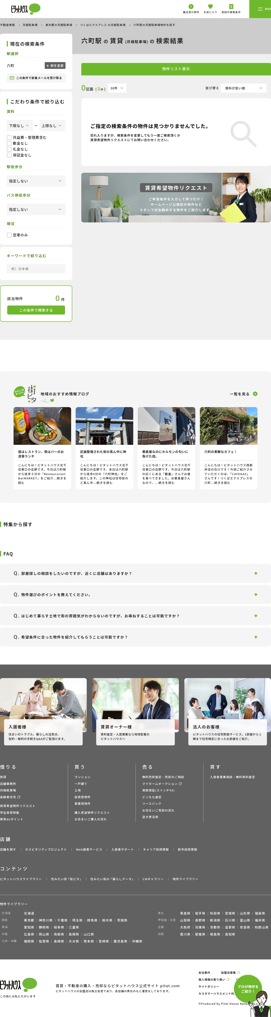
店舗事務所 (8, 783)
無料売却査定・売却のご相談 (163, 777)
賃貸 (3, 777)
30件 (114, 88)
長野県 (200, 920)
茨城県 (122, 920)
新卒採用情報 (187, 849)
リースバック (151, 803)
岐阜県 (59, 927)
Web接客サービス (89, 849)
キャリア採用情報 (156, 849)
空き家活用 (150, 817)
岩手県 (200, 913)
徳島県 (215, 934)
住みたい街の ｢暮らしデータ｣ (111, 879)
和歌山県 (262, 927)
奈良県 (245, 927)
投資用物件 (83, 797)
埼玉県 (77, 920)
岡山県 (44, 934)
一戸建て (81, 783)
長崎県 (59, 941)
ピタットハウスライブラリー (21, 879)
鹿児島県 (121, 941)
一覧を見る (240, 394)
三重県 (74, 927)
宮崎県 (104, 941)
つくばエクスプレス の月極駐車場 (103, 25)
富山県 (245, 920)
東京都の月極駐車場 (59, 25)
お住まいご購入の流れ (91, 819)
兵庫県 (200, 927)
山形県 (245, 913)
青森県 (185, 913)
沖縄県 (137, 941)
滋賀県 (230, 927)
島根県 (74, 934)
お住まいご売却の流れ (158, 810)
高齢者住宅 (8, 797)
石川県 (230, 920)
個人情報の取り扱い (212, 979)
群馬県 (92, 920)
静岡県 (44, 927)
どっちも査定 (152, 797)
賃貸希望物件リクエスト (17, 806)
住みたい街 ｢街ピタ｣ (66, 879)
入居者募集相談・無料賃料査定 (232, 777)
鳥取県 (59, 934)
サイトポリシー (209, 986)
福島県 (260, 913)
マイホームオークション (160, 783)
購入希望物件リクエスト (92, 812)
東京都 (29, 920)
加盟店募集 (228, 972)
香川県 (185, 934)
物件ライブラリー (186, 879)
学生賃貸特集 (9, 812)
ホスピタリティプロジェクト (46, 849)
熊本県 (89, 941)
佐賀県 (44, 941)
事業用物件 (83, 803)
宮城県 (230, 913)
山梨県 (185, 920)
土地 (78, 790)
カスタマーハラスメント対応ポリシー (224, 993)
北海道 (29, 913)
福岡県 (29, 941)
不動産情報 (8, 25)
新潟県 (215, 920)
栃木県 (107, 920)
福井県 (260, 920)
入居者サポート (122, 849)
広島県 (29, 934)
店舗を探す (8, 849)
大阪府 (185, 927)
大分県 (74, 941)
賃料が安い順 (235, 88)
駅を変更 (57, 65)
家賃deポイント (11, 819)
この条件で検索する (36, 310)
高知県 (230, 934)
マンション (83, 777)
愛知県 (29, 927)
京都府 (215, 927)
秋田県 (215, 913)
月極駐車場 (31, 25)
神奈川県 (46, 920)
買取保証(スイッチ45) (158, 790)
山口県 (89, 934)
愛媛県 (200, 934)
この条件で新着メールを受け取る (35, 77)
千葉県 (62, 920)
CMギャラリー (153, 879)
